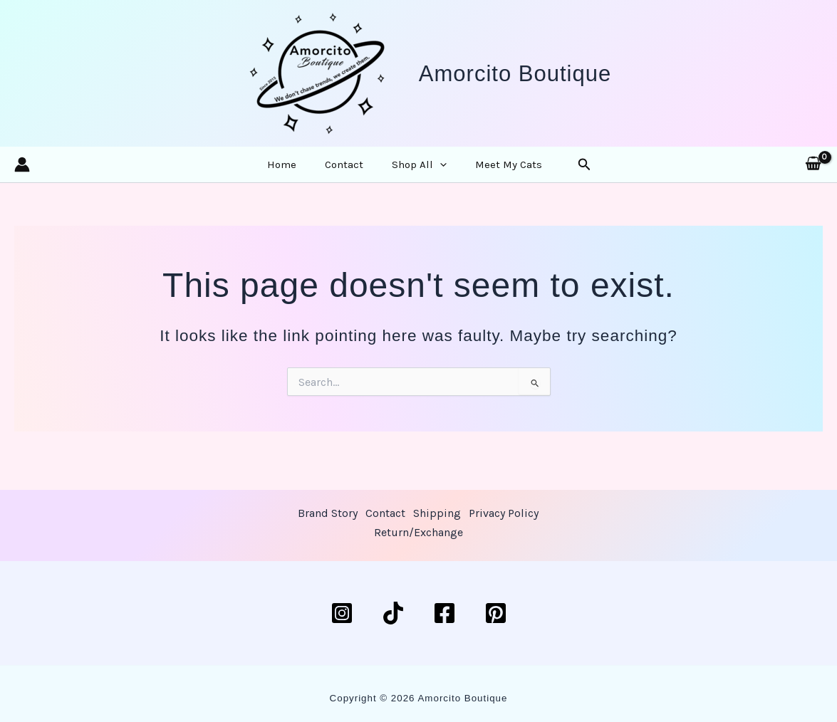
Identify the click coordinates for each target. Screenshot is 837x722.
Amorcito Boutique (515, 73)
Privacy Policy (369, 536)
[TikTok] (393, 613)
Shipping (478, 514)
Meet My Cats (489, 172)
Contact (350, 172)
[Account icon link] (22, 172)
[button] (433, 172)
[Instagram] (342, 613)
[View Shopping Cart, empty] (813, 172)
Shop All (412, 172)
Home (301, 172)
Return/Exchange (458, 536)
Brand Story (365, 514)
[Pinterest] (496, 613)
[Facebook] (444, 613)
